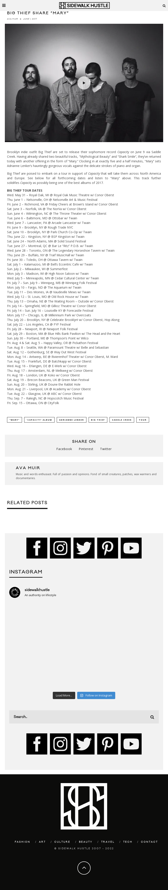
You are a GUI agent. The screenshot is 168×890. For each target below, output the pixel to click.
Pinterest (86, 449)
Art (42, 842)
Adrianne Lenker (71, 419)
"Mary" (14, 419)
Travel (108, 842)
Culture (62, 842)
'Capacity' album (39, 419)
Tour (143, 419)
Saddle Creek (122, 419)
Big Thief (98, 419)
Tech (127, 842)
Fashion (22, 842)
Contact (149, 842)
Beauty (86, 842)
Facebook (64, 449)
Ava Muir (12, 19)
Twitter (106, 449)
